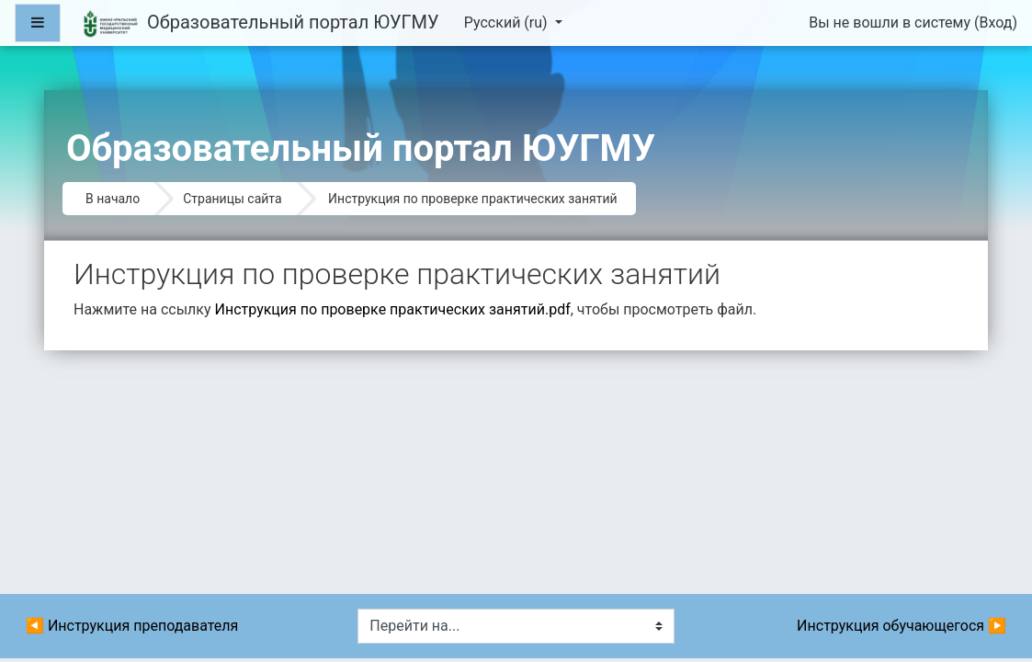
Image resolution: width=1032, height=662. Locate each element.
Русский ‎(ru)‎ (507, 22)
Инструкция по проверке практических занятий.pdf (393, 309)
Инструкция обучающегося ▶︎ (901, 625)
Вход (995, 22)
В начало (112, 198)
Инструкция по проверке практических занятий (473, 198)
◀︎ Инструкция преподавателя (132, 625)
